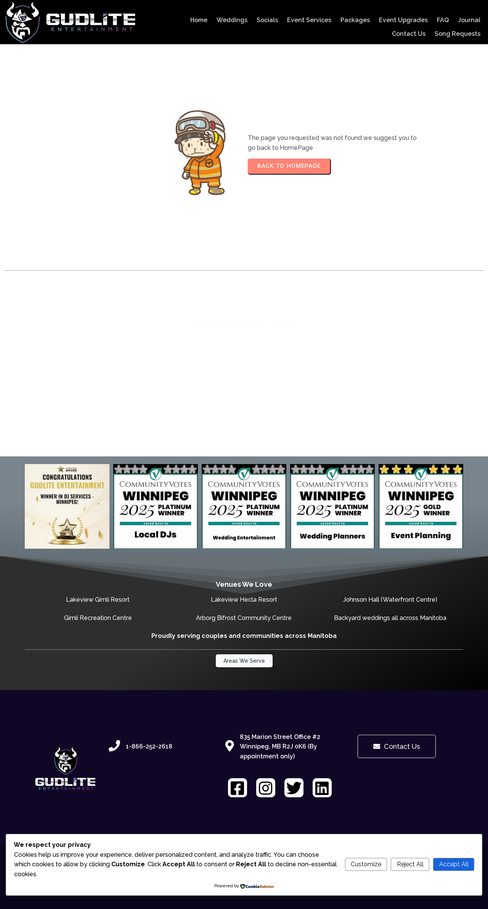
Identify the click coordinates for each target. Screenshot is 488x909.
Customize (366, 864)
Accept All (454, 864)
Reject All (410, 864)
